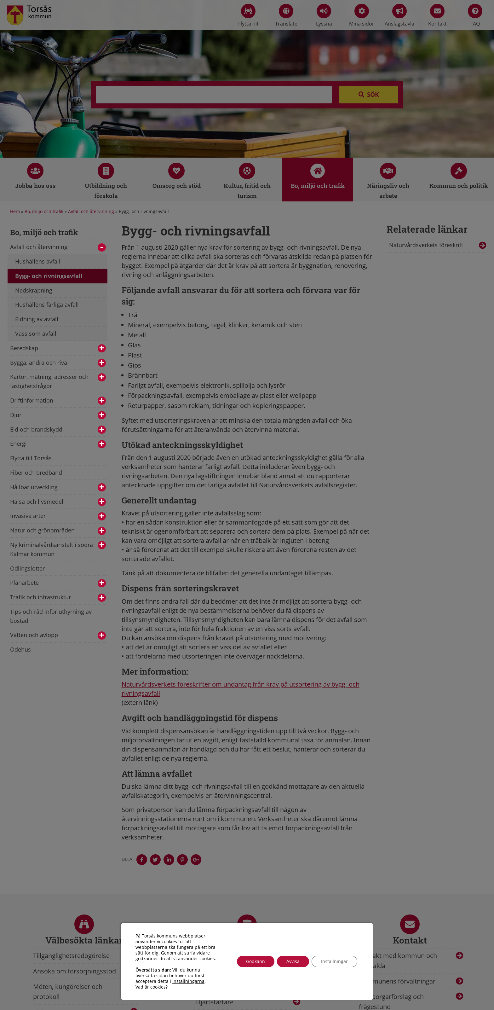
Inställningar (334, 961)
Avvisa (293, 961)
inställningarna (188, 981)
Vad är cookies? (151, 987)
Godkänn (255, 961)
